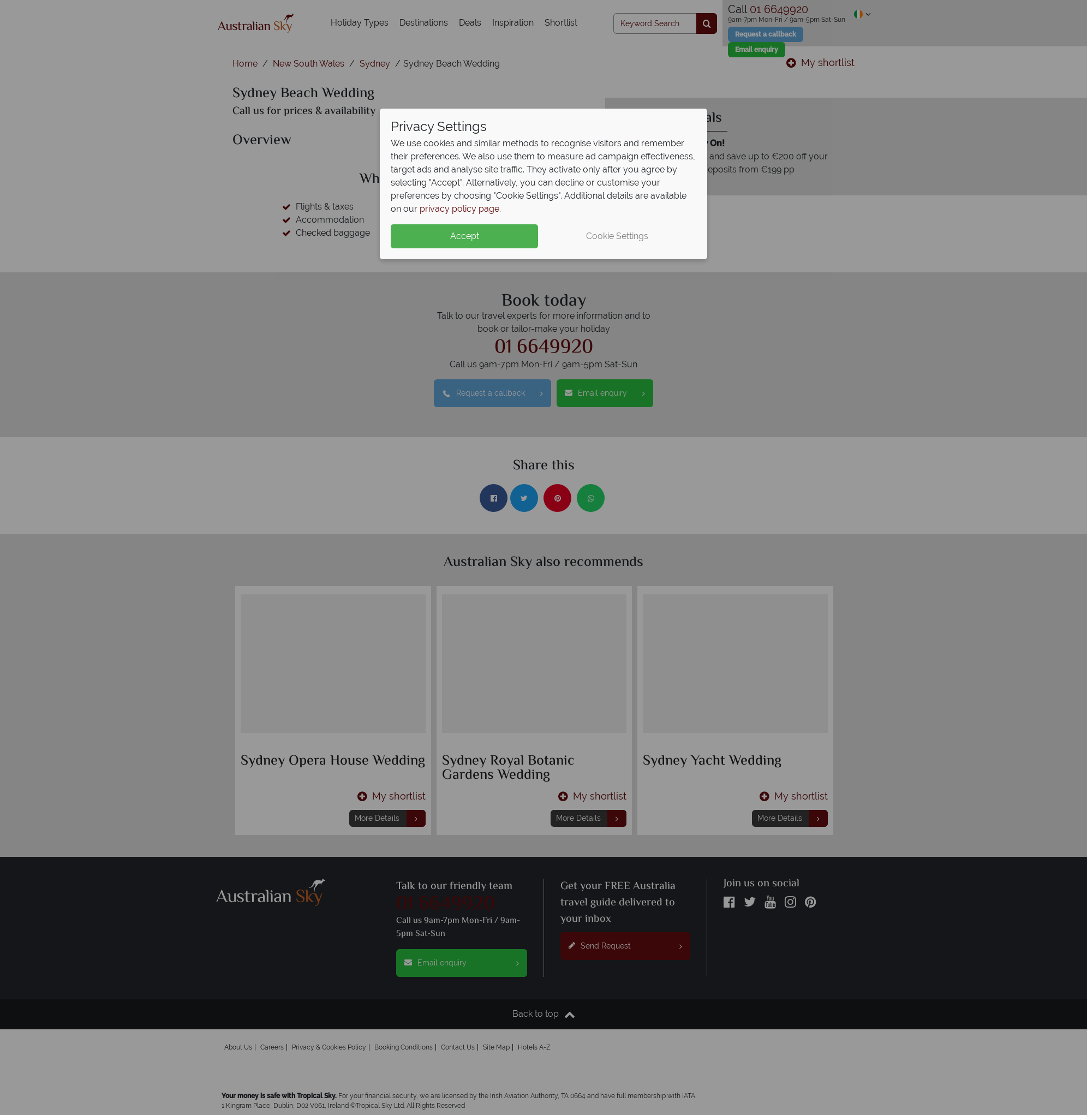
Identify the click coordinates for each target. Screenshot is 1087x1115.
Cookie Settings (617, 236)
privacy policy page (459, 209)
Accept (464, 236)
